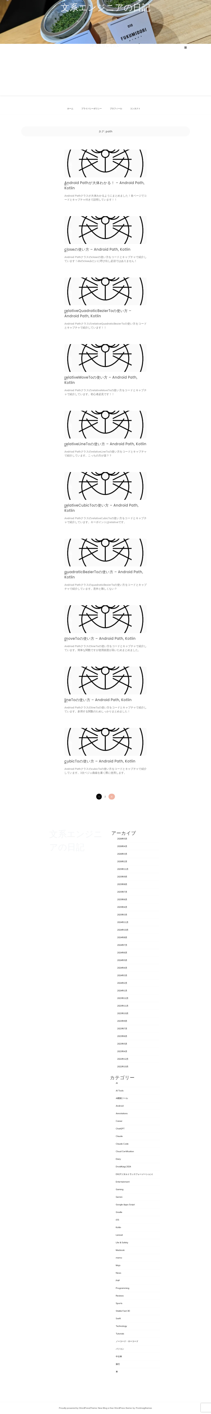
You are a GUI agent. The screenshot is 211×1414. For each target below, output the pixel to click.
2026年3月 (122, 854)
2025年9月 (122, 876)
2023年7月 (122, 1028)
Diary (118, 1159)
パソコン (120, 1349)
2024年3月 (122, 975)
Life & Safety (122, 1242)
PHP (118, 1280)
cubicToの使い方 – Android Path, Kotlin (100, 761)
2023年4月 (122, 1051)
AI (117, 1083)
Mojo (118, 1265)
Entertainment (123, 1181)
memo (119, 1257)
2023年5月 (122, 1043)
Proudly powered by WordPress (74, 1408)
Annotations (122, 1113)
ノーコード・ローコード (127, 1341)
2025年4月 (122, 907)
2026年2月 (122, 861)
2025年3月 (122, 914)
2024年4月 (122, 967)
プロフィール (116, 108)
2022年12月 (122, 1059)
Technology (121, 1326)
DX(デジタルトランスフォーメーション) (134, 1174)
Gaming (119, 1189)
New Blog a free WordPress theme (115, 1408)
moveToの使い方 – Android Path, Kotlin (100, 638)
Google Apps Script (125, 1204)
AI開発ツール (122, 1098)
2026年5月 (122, 838)
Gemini (119, 1197)
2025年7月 (122, 892)
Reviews (120, 1295)
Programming (122, 1288)
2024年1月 (122, 990)
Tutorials (120, 1333)
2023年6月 (122, 1036)
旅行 (118, 1364)
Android (120, 1106)
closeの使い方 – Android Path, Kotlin (97, 249)
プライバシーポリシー (91, 108)
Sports (119, 1303)
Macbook (120, 1250)
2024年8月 (122, 937)
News (118, 1273)
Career (119, 1121)
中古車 (119, 1356)
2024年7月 (122, 945)
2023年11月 (122, 1005)
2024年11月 (122, 922)
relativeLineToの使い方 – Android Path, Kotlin (105, 444)
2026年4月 (122, 846)
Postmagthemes (144, 1408)
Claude (119, 1136)
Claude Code (122, 1143)
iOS (117, 1219)
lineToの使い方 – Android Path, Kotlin (98, 699)
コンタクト (135, 108)
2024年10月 (122, 929)
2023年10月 (122, 1013)
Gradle (119, 1212)
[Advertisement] (105, 71)
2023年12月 (122, 998)
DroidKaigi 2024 (123, 1166)
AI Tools (120, 1090)
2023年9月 (122, 1021)
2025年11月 (122, 869)
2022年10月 (122, 1066)
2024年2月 (122, 983)
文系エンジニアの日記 (106, 7)
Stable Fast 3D (123, 1311)
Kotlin (118, 1227)
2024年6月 (122, 952)
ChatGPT (120, 1128)
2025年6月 (122, 899)
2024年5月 (122, 960)
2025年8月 (122, 884)
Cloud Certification (125, 1151)
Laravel (119, 1235)
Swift (118, 1318)
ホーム (70, 108)
